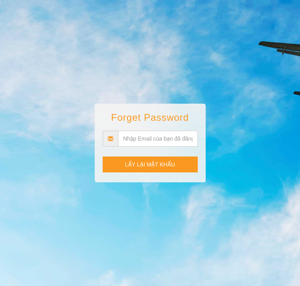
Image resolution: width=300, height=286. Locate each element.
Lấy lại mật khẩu (150, 164)
